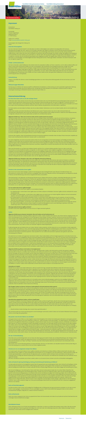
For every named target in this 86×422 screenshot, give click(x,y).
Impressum (61, 418)
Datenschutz (68, 418)
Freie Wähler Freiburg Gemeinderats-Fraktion (33, 4)
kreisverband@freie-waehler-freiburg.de (21, 40)
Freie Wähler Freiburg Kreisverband (55, 4)
